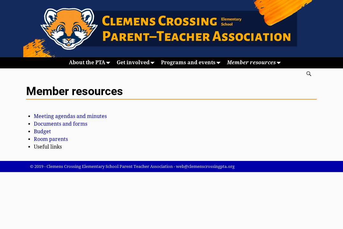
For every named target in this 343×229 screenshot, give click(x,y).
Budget (42, 131)
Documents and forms (60, 124)
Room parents (51, 139)
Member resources (255, 62)
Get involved (137, 62)
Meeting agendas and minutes (70, 116)
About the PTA (91, 62)
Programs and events (192, 62)
